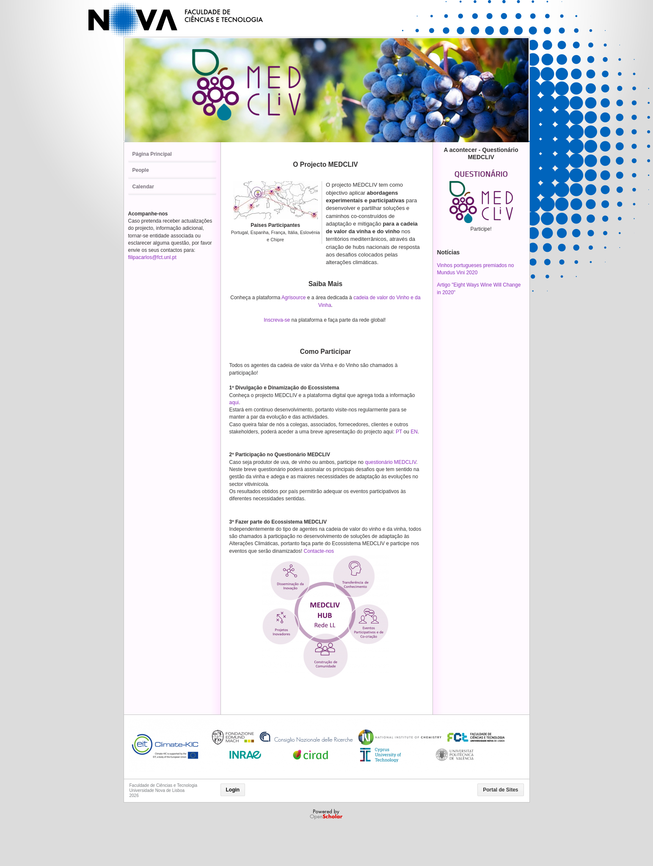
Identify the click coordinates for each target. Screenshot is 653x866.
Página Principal (152, 154)
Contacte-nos (319, 551)
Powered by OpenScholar (327, 814)
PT (399, 432)
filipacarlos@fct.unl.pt (152, 257)
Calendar (143, 187)
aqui (234, 402)
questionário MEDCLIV (390, 462)
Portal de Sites (500, 790)
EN (414, 432)
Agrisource (293, 298)
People (140, 170)
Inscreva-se (277, 320)
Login (233, 790)
